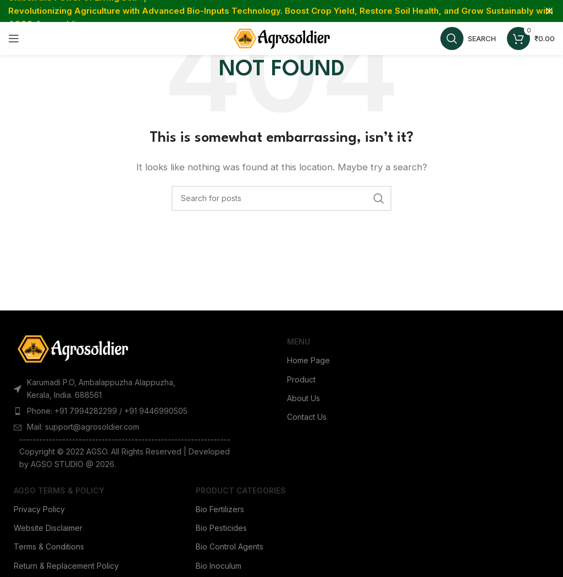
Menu (298, 341)
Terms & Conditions (49, 546)
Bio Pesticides (221, 527)
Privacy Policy (39, 509)
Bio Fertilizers (220, 509)
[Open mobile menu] (14, 38)
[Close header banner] (549, 11)
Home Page (308, 360)
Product (301, 379)
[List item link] (106, 411)
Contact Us (307, 416)
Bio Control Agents (229, 546)
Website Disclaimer (48, 527)
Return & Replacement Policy (66, 565)
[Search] (468, 38)
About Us (303, 398)
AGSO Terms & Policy (59, 490)
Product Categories (241, 490)
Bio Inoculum (218, 565)
